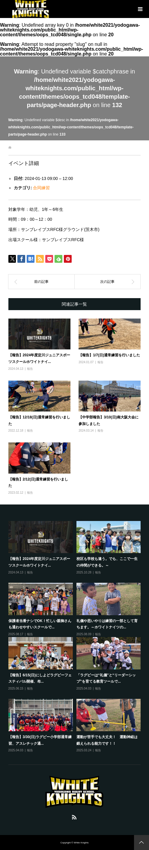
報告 (30, 368)
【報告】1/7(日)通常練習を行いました (109, 355)
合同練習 (41, 187)
